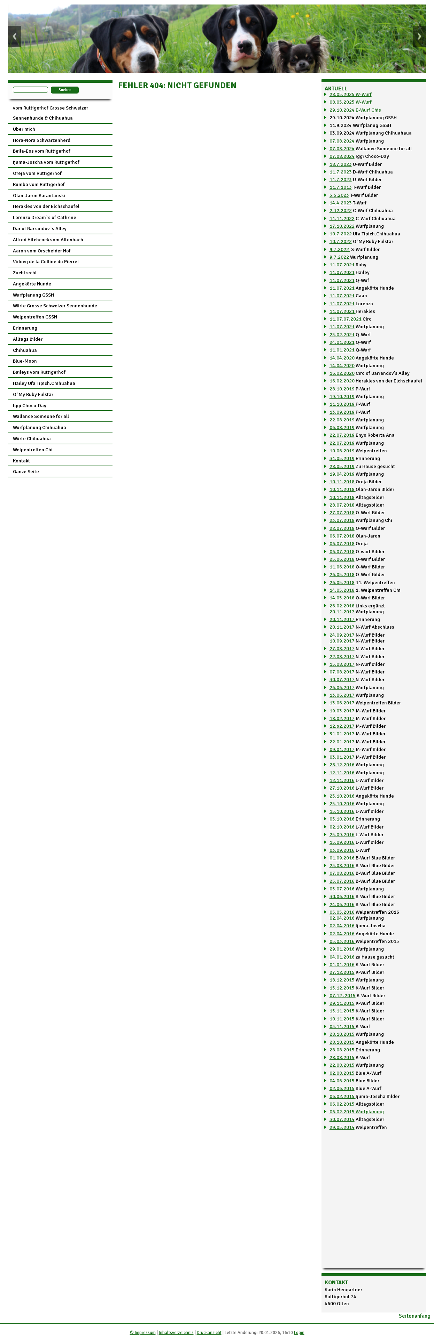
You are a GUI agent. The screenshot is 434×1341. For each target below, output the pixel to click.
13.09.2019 (342, 412)
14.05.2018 (342, 590)
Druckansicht (209, 1332)
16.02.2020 (342, 373)
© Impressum (143, 1332)
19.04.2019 (342, 474)
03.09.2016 (342, 850)
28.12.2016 (342, 764)
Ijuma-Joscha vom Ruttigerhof (46, 162)
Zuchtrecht (25, 272)
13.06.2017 (342, 695)
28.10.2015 (342, 1034)
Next (419, 36)
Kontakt (21, 461)
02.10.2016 (342, 827)
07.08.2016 (342, 873)
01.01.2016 (342, 964)
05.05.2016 (342, 912)
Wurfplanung (370, 1111)
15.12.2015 (343, 988)
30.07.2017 (343, 679)
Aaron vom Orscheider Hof (42, 251)
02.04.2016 (342, 918)
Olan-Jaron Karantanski (39, 195)
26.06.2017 (342, 687)
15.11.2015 (342, 1011)
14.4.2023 (341, 203)
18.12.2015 (343, 980)
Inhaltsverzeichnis (176, 1332)
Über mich (24, 129)
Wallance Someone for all (41, 416)
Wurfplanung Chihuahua (39, 427)
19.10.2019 (342, 396)
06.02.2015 (343, 1096)
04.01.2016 (342, 957)
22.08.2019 (342, 420)
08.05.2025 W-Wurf (351, 102)
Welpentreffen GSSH (35, 317)
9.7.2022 (340, 249)
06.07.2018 (342, 536)
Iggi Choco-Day (29, 405)
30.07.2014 (342, 1119)
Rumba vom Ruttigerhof (39, 184)
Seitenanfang (415, 1315)
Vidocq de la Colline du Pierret (46, 261)
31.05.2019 (342, 458)
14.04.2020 (342, 358)
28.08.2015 (342, 1050)
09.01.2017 (342, 749)
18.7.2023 (341, 164)
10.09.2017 (342, 641)
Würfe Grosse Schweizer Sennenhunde (55, 305)
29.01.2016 (342, 949)
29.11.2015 (342, 1003)
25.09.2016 (342, 834)
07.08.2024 (342, 141)
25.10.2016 (342, 796)
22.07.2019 (342, 435)
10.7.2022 (341, 234)
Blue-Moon (25, 361)
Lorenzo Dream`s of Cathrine (44, 217)
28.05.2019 (342, 466)
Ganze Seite (26, 471)
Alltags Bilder (27, 339)
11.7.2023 (341, 172)
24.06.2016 (342, 904)
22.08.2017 (342, 656)
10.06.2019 (342, 450)
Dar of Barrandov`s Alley (40, 228)
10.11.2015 (342, 1019)
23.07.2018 (342, 520)
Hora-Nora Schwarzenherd (41, 140)
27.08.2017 (342, 648)
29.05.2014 (342, 1127)
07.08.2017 (342, 672)
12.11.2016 (342, 772)
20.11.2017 (342, 611)
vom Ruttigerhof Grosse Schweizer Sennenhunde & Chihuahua (50, 113)
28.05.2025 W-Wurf (351, 94)
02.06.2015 (342, 1088)
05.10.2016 (342, 819)
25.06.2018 (342, 559)
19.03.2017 (342, 711)
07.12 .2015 (343, 995)
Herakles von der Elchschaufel (46, 206)
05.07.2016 (342, 889)
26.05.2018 (342, 574)
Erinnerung (25, 328)
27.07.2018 (342, 512)
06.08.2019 (342, 427)
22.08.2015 (342, 1065)
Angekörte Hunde (32, 284)
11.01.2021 (342, 350)
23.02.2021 (342, 334)
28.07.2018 (342, 505)
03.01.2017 (342, 757)
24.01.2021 (342, 342)
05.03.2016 (343, 941)
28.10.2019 (342, 389)
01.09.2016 (342, 858)
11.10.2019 (343, 404)
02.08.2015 (342, 1073)
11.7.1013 (341, 187)
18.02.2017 (342, 718)
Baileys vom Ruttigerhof (39, 372)
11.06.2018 (342, 567)
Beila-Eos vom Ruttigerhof (41, 151)
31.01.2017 (343, 733)
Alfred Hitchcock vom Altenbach (48, 239)
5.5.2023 (339, 195)
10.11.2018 (343, 481)
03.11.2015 (343, 1026)
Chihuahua (25, 350)
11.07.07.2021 (346, 319)
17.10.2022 (342, 226)
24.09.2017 (342, 635)
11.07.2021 (342, 264)
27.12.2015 (342, 972)
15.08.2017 (342, 664)
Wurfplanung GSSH (33, 295)
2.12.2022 (341, 210)
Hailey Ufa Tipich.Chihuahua (44, 383)
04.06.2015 (342, 1080)
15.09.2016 (342, 842)
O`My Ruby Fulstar (33, 394)
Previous (14, 36)
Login (299, 1332)
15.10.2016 (342, 811)
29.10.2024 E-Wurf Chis (355, 110)
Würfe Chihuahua (32, 438)
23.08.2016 (342, 865)
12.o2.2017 (342, 726)
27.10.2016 (342, 788)
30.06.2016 (342, 896)
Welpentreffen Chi (33, 449)
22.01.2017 (342, 741)
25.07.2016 (342, 881)
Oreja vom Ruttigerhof (37, 173)
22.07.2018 (342, 528)
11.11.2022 (342, 218)
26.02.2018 (342, 606)
